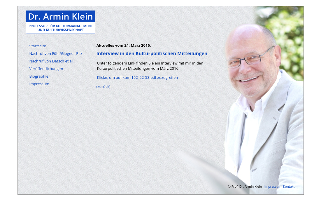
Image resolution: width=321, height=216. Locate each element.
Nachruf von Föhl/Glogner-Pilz (55, 53)
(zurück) (103, 86)
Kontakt (289, 186)
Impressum (39, 83)
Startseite (37, 45)
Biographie (39, 76)
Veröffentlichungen (46, 68)
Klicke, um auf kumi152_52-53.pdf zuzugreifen (137, 77)
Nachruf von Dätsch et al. (51, 61)
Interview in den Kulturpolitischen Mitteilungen (152, 53)
